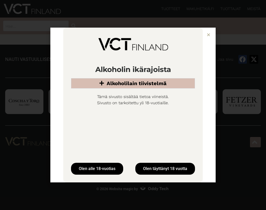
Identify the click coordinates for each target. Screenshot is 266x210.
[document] (133, 105)
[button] (208, 35)
